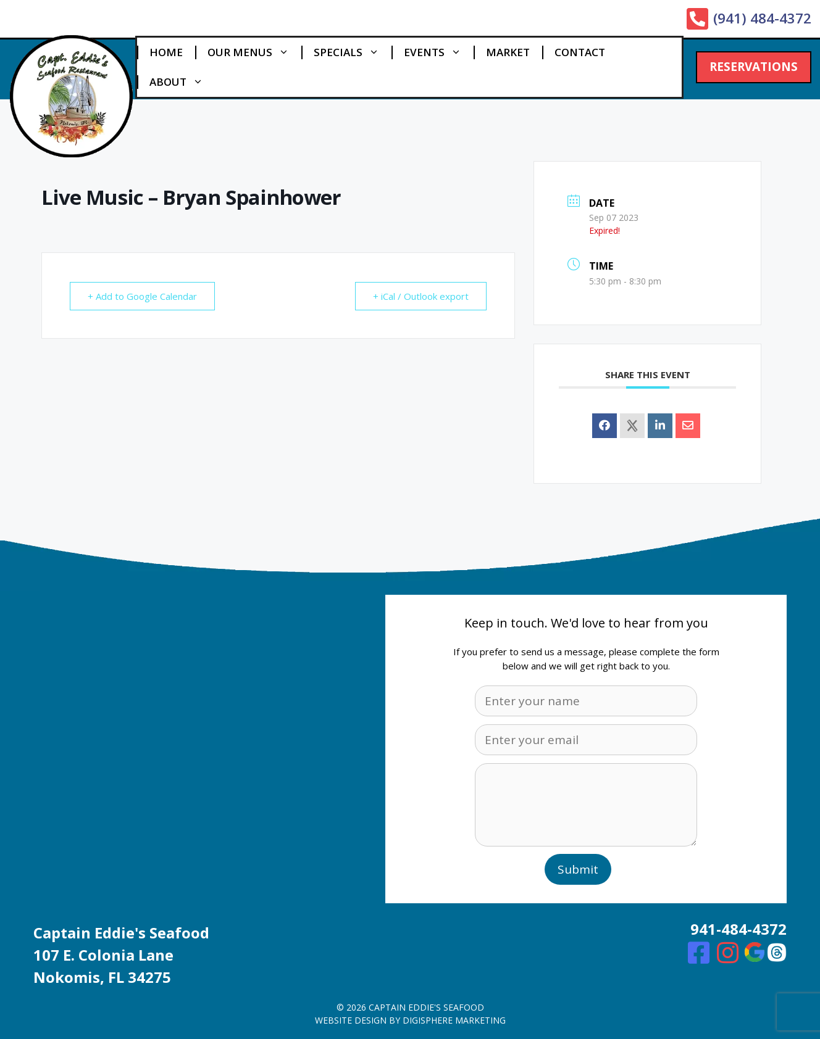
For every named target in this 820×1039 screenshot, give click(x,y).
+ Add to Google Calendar (142, 296)
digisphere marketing (454, 1020)
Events (439, 52)
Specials (352, 52)
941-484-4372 (738, 929)
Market (508, 52)
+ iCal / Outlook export (421, 296)
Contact (579, 52)
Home (166, 52)
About (182, 82)
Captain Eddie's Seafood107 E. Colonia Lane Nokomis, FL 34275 (121, 954)
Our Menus (254, 52)
